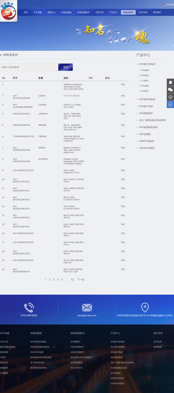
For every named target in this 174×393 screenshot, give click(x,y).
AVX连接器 (145, 134)
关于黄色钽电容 (37, 362)
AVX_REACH (76, 368)
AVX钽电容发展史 (38, 341)
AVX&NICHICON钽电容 (41, 357)
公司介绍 (4, 341)
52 (72, 279)
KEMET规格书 (77, 347)
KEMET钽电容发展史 (39, 347)
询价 (123, 84)
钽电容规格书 (83, 12)
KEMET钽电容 (146, 141)
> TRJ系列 (144, 75)
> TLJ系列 (143, 80)
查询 (65, 67)
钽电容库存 (128, 12)
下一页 (80, 279)
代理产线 (99, 12)
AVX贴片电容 (146, 106)
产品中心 (113, 12)
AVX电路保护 (146, 113)
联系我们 (157, 12)
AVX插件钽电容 (147, 99)
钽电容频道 (66, 12)
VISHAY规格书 (77, 352)
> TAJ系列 (143, 91)
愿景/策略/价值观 (7, 347)
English (169, 4)
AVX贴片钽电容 (147, 64)
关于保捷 (38, 12)
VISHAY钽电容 (147, 148)
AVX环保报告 (76, 362)
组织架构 (4, 352)
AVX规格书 (75, 341)
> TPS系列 (144, 86)
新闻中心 (52, 12)
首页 (26, 12)
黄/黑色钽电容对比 (38, 368)
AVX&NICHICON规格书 (81, 357)
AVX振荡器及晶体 (148, 127)
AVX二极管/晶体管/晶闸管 (152, 120)
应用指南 (158, 347)
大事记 (3, 357)
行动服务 (4, 373)
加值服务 (4, 368)
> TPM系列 (144, 70)
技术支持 (143, 12)
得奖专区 (4, 362)
